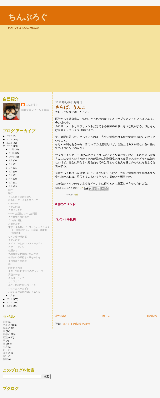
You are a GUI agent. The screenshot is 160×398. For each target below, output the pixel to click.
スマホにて (14, 240)
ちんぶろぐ (28, 16)
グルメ (6, 325)
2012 (9, 146)
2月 (11, 186)
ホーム (106, 315)
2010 (9, 302)
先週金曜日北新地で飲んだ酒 (23, 254)
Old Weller (13, 203)
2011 (9, 299)
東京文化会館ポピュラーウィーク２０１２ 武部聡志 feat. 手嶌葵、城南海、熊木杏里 (29, 230)
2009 (9, 305)
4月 (11, 179)
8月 (11, 164)
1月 (11, 295)
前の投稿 (151, 315)
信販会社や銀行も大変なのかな (24, 257)
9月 (11, 160)
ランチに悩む (15, 220)
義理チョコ (14, 250)
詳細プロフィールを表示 (35, 110)
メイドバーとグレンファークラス (25, 243)
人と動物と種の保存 (18, 217)
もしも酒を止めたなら (19, 196)
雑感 (76, 194)
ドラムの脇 (14, 206)
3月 (11, 182)
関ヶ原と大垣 (15, 267)
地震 (5, 346)
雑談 (5, 337)
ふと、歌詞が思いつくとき (22, 285)
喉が (10, 193)
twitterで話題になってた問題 (22, 213)
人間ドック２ (15, 210)
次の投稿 (60, 315)
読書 (5, 353)
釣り (5, 349)
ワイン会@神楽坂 (17, 236)
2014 (9, 139)
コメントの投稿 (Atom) (76, 323)
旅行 (5, 356)
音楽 (5, 328)
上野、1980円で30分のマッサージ (25, 271)
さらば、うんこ (16, 278)
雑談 (5, 321)
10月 (12, 156)
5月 (11, 175)
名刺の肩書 (14, 224)
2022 (9, 136)
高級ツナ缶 (14, 274)
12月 (12, 149)
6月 (11, 171)
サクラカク (14, 281)
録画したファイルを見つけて (23, 200)
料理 (5, 359)
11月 (12, 153)
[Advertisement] (80, 61)
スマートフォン (16, 247)
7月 (11, 168)
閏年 (10, 189)
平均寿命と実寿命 (17, 261)
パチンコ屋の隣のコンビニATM (24, 292)
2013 (9, 142)
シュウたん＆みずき (18, 288)
